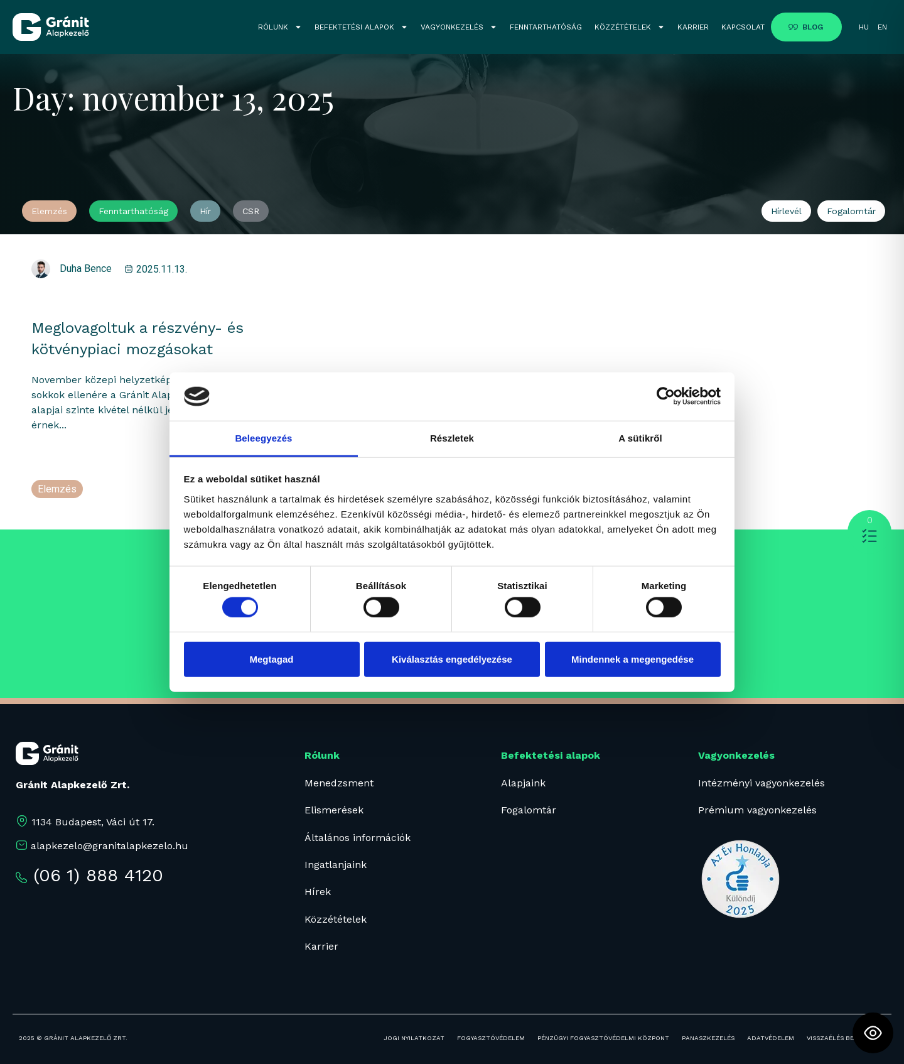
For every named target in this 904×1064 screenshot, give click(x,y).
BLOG (812, 27)
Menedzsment (339, 783)
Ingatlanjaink (335, 865)
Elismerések (333, 810)
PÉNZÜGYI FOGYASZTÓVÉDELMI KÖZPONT (603, 1037)
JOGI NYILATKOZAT (414, 1037)
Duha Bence (86, 268)
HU (864, 27)
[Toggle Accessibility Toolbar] (873, 1033)
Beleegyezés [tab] (263, 438)
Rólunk (322, 755)
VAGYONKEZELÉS (459, 27)
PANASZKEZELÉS (708, 1037)
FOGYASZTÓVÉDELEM (491, 1037)
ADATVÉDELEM (770, 1037)
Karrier (321, 946)
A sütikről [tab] (640, 438)
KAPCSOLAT (743, 27)
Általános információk (357, 838)
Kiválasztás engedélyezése (452, 658)
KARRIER (693, 27)
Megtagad (271, 658)
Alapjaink (523, 783)
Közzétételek (335, 919)
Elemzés (57, 489)
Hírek (317, 892)
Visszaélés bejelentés (846, 1037)
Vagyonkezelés (736, 755)
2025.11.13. (161, 269)
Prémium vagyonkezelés (757, 810)
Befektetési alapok (550, 755)
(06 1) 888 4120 (98, 875)
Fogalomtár (528, 810)
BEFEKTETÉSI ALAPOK (361, 27)
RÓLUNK (280, 27)
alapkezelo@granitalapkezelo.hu (109, 846)
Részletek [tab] (452, 438)
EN (882, 27)
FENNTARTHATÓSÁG (546, 27)
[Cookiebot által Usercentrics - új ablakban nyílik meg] (666, 396)
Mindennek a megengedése (632, 658)
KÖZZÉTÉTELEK (630, 27)
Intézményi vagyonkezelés (761, 783)
